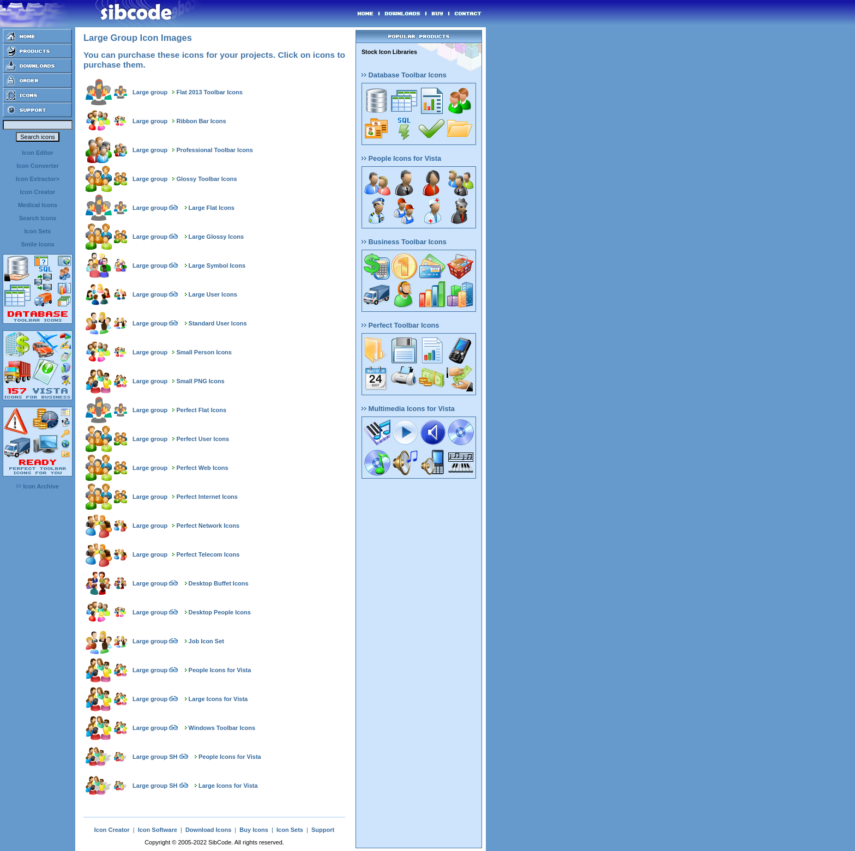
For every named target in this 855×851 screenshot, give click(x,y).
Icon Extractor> (37, 179)
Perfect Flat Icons (201, 410)
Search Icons (37, 218)
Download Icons (208, 829)
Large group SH (155, 756)
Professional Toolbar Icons (214, 150)
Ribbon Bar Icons (201, 121)
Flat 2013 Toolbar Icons (209, 92)
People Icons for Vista (220, 670)
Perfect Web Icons (202, 467)
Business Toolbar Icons (404, 242)
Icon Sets (38, 231)
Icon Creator (38, 192)
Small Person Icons (203, 352)
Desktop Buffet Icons (219, 583)
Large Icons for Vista (218, 699)
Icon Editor (37, 152)
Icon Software (157, 829)
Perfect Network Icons (207, 525)
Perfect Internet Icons (206, 496)
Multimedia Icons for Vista (408, 409)
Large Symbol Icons (217, 265)
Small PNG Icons (200, 381)
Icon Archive (37, 486)
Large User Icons (213, 294)
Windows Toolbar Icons (222, 728)
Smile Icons (37, 244)
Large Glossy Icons (216, 236)
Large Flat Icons (211, 207)
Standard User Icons (218, 323)
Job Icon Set (206, 641)
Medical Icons (37, 205)
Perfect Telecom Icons (207, 554)
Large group (150, 92)
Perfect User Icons (202, 439)
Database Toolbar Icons (404, 75)
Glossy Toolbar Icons (206, 179)
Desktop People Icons (220, 612)
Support (322, 829)
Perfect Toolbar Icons (400, 325)
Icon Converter (37, 165)
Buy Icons (253, 829)
